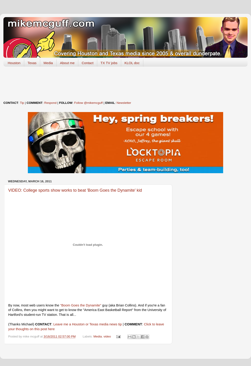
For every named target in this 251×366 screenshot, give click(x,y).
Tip (22, 103)
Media (48, 63)
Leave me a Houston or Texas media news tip (87, 324)
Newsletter (124, 103)
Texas (32, 63)
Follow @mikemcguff (88, 103)
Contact (88, 63)
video (107, 336)
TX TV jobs (109, 63)
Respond (50, 103)
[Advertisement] (125, 83)
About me (67, 63)
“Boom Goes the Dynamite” (80, 305)
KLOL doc (132, 63)
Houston (14, 63)
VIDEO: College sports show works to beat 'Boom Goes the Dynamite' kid (75, 190)
